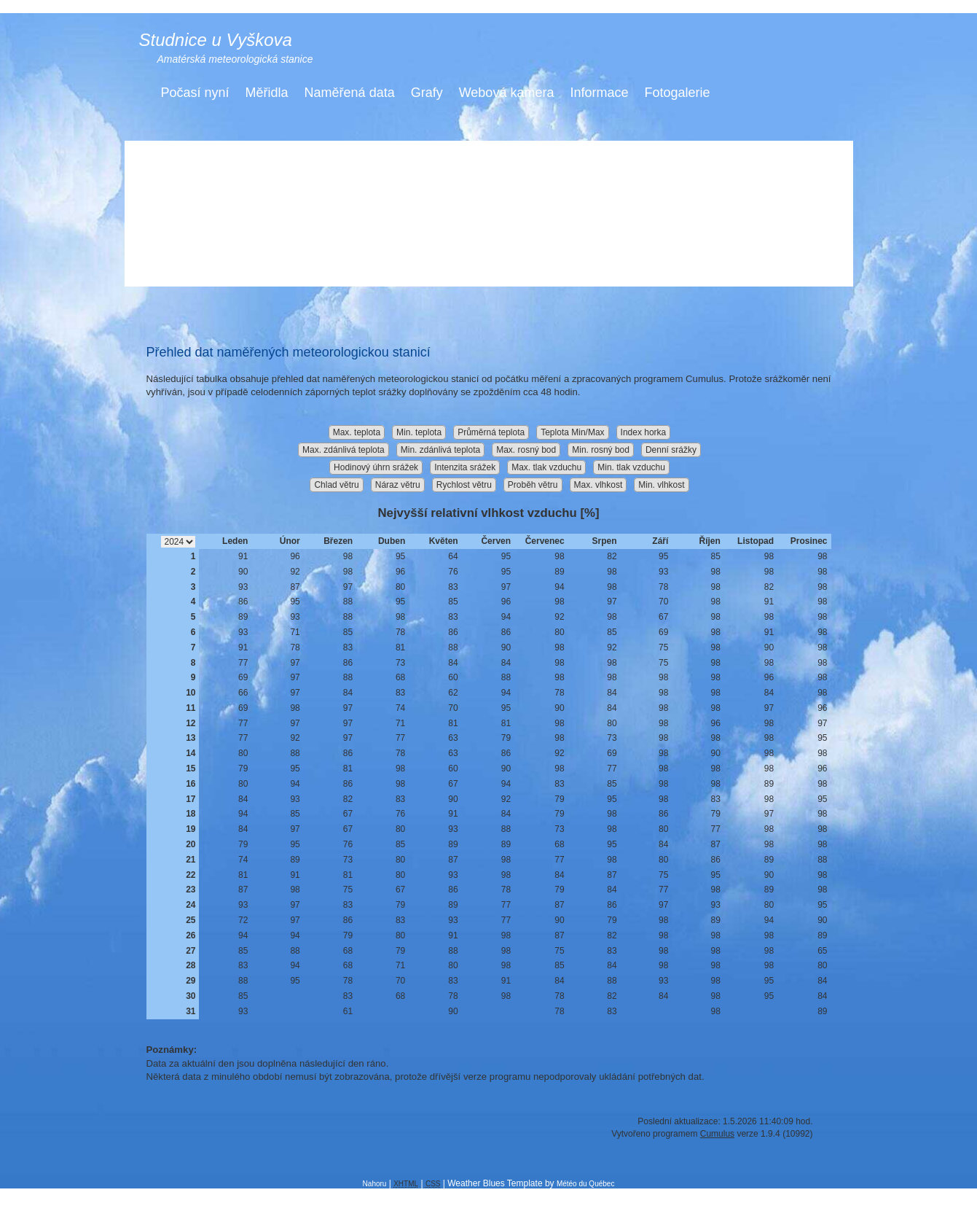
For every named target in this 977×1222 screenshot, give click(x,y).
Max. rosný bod (526, 450)
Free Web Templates (485, 1194)
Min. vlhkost (661, 485)
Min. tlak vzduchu (631, 467)
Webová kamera (506, 92)
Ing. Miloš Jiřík (561, 1204)
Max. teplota (356, 432)
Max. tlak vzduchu (546, 467)
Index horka (644, 432)
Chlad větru (336, 485)
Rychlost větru (464, 485)
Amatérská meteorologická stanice (235, 59)
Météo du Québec (586, 1184)
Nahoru (375, 1184)
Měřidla (267, 92)
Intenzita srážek (464, 467)
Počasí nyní (195, 92)
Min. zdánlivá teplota (440, 450)
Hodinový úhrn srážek (376, 467)
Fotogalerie (677, 92)
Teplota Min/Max (572, 432)
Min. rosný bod (600, 450)
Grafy (427, 92)
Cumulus (717, 1134)
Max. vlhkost (598, 485)
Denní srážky (671, 450)
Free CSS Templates (587, 1194)
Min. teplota (419, 432)
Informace (599, 92)
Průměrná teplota (491, 432)
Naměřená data (350, 92)
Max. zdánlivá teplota (343, 450)
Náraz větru (397, 485)
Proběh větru (533, 485)
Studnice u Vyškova (215, 40)
